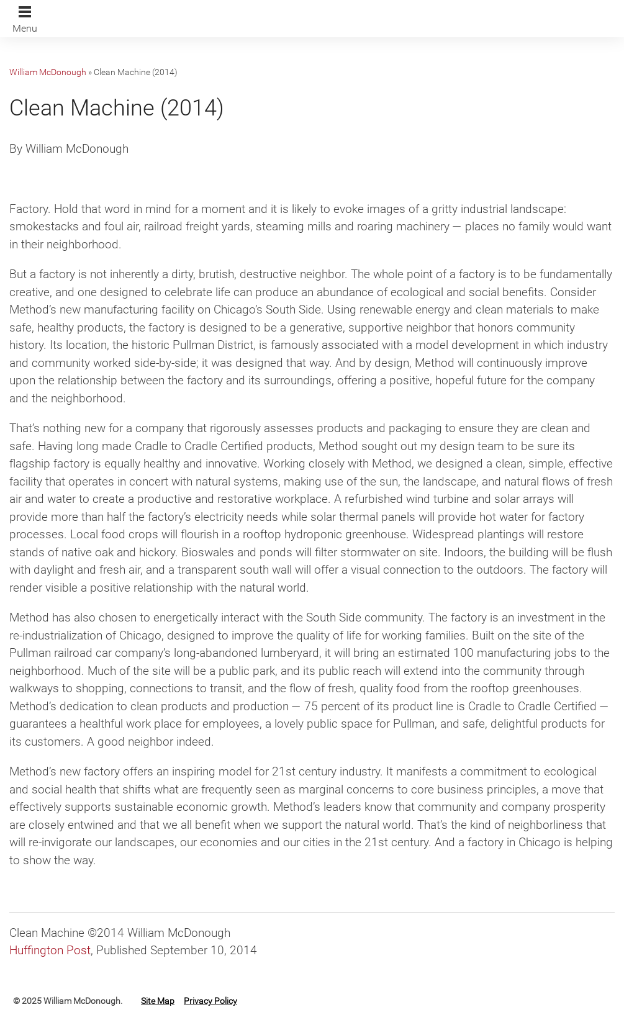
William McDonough (47, 72)
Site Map (157, 1001)
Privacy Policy (210, 1001)
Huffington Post (50, 950)
